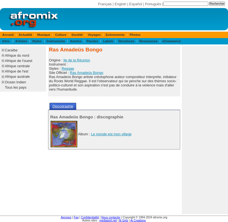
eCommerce (171, 41)
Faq (76, 217)
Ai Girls (123, 220)
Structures (126, 41)
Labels (108, 41)
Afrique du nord (17, 55)
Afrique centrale (17, 66)
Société (77, 34)
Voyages (94, 34)
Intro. (6, 41)
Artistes (21, 41)
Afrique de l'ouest (18, 61)
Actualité (25, 34)
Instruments (56, 41)
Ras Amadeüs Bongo (86, 73)
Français (105, 4)
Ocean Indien (15, 82)
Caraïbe (11, 50)
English (120, 4)
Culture (60, 34)
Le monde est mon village (111, 134)
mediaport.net (108, 220)
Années (76, 41)
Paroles (92, 41)
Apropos (66, 217)
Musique (43, 34)
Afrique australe (17, 76)
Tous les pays (16, 87)
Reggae (68, 68)
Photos (135, 34)
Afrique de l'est (16, 71)
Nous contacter (110, 217)
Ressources (148, 41)
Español (135, 4)
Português (153, 4)
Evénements (115, 34)
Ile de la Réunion (76, 60)
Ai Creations (138, 220)
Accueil (8, 34)
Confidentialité (90, 217)
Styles (37, 41)
